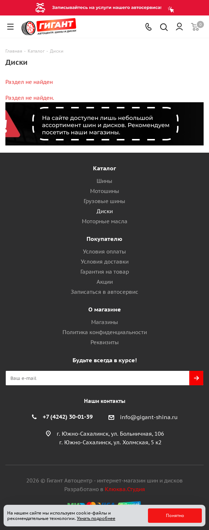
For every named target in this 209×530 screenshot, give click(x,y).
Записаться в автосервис (104, 291)
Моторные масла (104, 221)
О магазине (104, 309)
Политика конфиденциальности (104, 332)
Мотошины (104, 191)
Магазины (104, 322)
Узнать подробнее (96, 518)
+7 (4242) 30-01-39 (68, 416)
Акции (105, 281)
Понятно (175, 515)
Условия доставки (105, 261)
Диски (105, 211)
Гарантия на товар (104, 271)
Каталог (104, 168)
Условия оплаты (104, 251)
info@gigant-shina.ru (149, 417)
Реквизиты (104, 342)
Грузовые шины (104, 201)
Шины (104, 181)
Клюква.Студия (125, 489)
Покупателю (104, 238)
